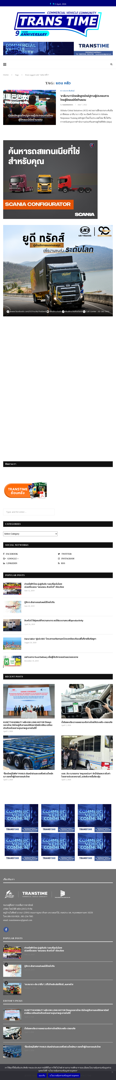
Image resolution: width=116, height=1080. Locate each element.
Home (6, 74)
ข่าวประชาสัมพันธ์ (67, 91)
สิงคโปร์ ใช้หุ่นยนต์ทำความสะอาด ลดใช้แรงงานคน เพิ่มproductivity (53, 620)
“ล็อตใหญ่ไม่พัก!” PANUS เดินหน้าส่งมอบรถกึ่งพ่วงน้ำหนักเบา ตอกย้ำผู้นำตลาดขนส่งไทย (28, 775)
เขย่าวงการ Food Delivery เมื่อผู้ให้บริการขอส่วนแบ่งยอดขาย (51, 657)
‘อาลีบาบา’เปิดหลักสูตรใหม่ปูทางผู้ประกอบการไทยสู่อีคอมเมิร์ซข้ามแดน (85, 98)
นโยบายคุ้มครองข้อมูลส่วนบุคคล (64, 1075)
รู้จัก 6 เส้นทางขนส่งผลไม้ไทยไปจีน (39, 602)
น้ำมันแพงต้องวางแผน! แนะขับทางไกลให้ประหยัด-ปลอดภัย (86, 722)
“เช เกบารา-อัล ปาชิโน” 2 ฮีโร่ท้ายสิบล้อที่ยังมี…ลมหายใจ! (48, 984)
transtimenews (68, 105)
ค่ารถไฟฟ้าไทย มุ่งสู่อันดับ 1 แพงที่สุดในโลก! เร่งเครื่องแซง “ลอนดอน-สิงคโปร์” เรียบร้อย (44, 586)
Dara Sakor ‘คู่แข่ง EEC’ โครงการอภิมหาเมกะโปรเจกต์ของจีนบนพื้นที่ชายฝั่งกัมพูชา (60, 638)
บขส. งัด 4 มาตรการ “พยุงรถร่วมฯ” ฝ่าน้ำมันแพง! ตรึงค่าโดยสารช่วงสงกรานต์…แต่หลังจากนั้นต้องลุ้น (85, 775)
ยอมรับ (42, 1075)
